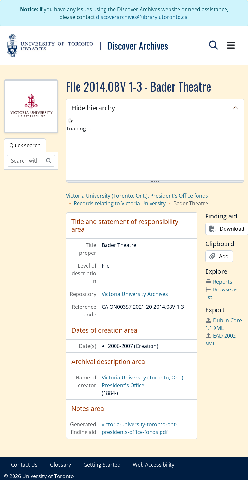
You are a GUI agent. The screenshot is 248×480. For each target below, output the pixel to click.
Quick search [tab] (25, 145)
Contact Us (24, 464)
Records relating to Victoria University (120, 203)
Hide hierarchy (93, 107)
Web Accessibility (153, 464)
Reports (218, 281)
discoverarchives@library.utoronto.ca (142, 17)
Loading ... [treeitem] (79, 128)
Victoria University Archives (135, 294)
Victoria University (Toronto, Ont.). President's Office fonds (137, 195)
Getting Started (102, 464)
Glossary (60, 464)
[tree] (155, 149)
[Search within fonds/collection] (24, 161)
